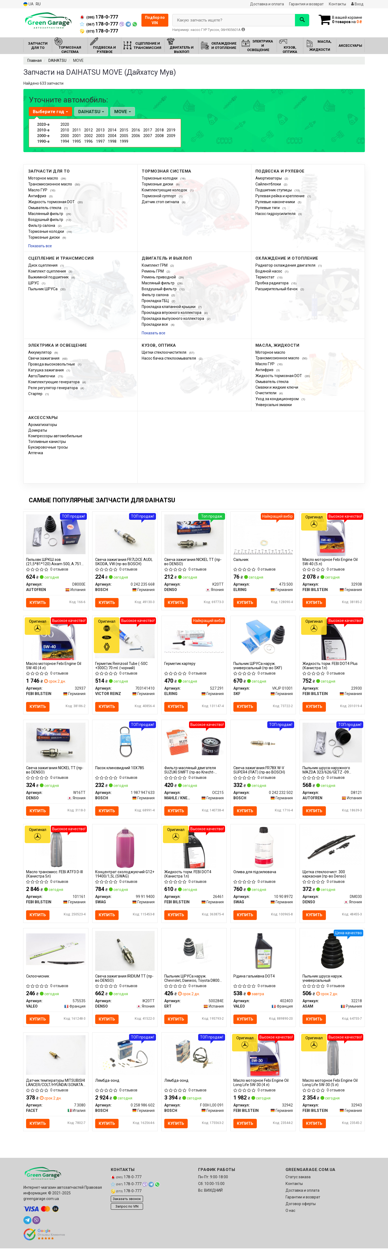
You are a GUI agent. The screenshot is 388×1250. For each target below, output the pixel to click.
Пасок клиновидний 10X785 (119, 768)
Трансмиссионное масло (50, 184)
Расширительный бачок (276, 289)
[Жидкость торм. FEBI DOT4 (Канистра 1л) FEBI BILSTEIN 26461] (194, 848)
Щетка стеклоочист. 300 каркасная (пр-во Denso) (324, 875)
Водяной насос (269, 271)
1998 (112, 141)
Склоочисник (37, 977)
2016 (135, 130)
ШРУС (34, 283)
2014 (112, 130)
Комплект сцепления (47, 271)
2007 (147, 136)
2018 (159, 130)
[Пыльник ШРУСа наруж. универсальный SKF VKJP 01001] (263, 638)
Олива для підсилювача (254, 873)
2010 (64, 130)
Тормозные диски (44, 237)
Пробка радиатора (272, 283)
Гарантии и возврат (303, 1199)
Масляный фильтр (158, 283)
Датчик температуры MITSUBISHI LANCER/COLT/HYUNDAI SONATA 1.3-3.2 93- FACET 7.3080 (55, 1083)
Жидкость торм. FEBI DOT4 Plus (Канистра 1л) (330, 666)
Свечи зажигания (44, 358)
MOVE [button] (122, 111)
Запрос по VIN (126, 1208)
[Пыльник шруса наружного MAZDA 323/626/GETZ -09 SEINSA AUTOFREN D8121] (332, 742)
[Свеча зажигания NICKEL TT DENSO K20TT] (194, 534)
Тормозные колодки (46, 231)
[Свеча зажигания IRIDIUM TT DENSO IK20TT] (125, 951)
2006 (135, 136)
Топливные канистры (47, 441)
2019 (171, 130)
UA (28, 4)
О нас (290, 1212)
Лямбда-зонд (107, 1081)
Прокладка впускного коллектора (172, 312)
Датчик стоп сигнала (161, 202)
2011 (76, 130)
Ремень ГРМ (153, 271)
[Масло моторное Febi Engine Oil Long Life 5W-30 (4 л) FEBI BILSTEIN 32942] (263, 1057)
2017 (147, 130)
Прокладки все (155, 324)
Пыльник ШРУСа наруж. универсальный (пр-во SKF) (257, 666)
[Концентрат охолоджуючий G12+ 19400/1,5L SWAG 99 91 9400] (125, 848)
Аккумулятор (40, 352)
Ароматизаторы (42, 424)
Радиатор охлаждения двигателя (285, 265)
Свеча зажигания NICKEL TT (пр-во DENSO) (193, 561)
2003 (100, 136)
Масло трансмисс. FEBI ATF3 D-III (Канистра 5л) (54, 875)
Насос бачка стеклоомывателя (169, 358)
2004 (112, 136)
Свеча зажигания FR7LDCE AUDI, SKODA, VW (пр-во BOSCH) (123, 561)
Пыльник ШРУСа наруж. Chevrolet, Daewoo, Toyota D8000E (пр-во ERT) (194, 979)
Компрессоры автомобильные (55, 436)
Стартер (35, 394)
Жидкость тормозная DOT (52, 202)
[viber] (36, 1222)
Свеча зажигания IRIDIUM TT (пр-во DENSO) (124, 979)
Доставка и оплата (267, 4)
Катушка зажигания (46, 370)
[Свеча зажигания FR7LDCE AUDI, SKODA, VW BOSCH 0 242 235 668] (125, 534)
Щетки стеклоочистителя (164, 352)
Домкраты (37, 430)
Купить (38, 602)
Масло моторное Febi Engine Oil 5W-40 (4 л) (53, 666)
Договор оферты (301, 1205)
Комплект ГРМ (155, 265)
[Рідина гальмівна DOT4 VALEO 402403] (263, 951)
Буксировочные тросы (48, 447)
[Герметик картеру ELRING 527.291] (194, 637)
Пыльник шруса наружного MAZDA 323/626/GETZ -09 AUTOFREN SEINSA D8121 (326, 770)
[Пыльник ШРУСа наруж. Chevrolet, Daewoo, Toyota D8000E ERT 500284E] (194, 951)
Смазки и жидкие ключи (276, 387)
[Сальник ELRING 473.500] (263, 534)
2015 (124, 130)
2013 (100, 130)
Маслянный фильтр (46, 214)
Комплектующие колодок (165, 190)
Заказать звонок (127, 1200)
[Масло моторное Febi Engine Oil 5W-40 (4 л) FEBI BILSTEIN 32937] (55, 639)
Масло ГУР (38, 190)
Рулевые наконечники (275, 202)
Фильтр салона (42, 225)
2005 (124, 136)
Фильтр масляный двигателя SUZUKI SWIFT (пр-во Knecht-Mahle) (190, 770)
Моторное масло (43, 178)
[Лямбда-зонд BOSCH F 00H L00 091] (194, 1056)
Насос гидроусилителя (275, 214)
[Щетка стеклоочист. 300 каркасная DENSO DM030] (332, 847)
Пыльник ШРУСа (43, 289)
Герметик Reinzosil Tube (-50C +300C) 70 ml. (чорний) (121, 666)
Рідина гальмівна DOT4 (254, 977)
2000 (64, 136)
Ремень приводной (159, 277)
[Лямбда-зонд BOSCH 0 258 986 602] (125, 1056)
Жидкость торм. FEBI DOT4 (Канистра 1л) (187, 875)
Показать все (40, 246)
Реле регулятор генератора (53, 388)
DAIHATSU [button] (91, 111)
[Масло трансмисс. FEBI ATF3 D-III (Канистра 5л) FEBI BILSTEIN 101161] (56, 848)
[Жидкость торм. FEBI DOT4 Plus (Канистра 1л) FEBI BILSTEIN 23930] (332, 639)
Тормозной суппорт (159, 196)
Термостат (265, 277)
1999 (124, 141)
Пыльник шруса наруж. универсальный (322, 979)
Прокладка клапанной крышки (169, 307)
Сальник (240, 559)
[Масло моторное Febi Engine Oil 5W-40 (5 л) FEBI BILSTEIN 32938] (332, 535)
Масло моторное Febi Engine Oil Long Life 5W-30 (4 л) (261, 1083)
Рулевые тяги (267, 208)
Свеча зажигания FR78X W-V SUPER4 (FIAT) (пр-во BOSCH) (259, 770)
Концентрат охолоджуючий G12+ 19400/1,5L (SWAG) (124, 875)
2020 (64, 124)
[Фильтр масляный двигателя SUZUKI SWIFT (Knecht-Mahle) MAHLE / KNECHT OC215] (194, 741)
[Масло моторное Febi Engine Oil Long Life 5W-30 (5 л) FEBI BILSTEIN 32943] (332, 1057)
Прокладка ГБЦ (156, 301)
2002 (88, 136)
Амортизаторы (269, 178)
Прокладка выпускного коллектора (173, 318)
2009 (171, 136)
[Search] (301, 20)
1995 (76, 141)
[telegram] (27, 1222)
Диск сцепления (43, 265)
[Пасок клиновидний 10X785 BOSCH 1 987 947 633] (125, 742)
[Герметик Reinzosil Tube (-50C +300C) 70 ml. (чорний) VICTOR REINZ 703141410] (125, 638)
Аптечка (35, 453)
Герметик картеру (179, 664)
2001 (76, 136)
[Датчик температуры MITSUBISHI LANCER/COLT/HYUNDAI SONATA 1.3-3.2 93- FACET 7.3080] (56, 1056)
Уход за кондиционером (277, 399)
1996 (88, 141)
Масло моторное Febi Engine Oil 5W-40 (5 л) (330, 561)
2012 (88, 130)
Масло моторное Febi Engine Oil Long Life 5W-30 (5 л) (330, 1083)
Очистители (266, 393)
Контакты (337, 4)
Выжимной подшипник (48, 277)
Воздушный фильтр (46, 219)
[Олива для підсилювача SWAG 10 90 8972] (263, 848)
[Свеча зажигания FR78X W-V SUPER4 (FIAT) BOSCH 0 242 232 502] (263, 742)
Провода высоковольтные (52, 364)
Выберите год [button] (50, 111)
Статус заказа (298, 1178)
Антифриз (37, 196)
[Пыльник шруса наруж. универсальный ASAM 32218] (332, 951)
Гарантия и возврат (306, 4)
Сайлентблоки (268, 184)
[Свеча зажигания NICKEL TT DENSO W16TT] (56, 742)
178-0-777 (99, 17)
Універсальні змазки (273, 405)
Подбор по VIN (155, 20)
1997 (100, 141)
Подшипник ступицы (274, 190)
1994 (64, 141)
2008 (159, 136)
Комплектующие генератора (54, 382)
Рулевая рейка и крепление (280, 196)
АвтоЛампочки (42, 376)
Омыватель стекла (45, 208)
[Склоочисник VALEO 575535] (56, 950)
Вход (357, 4)
